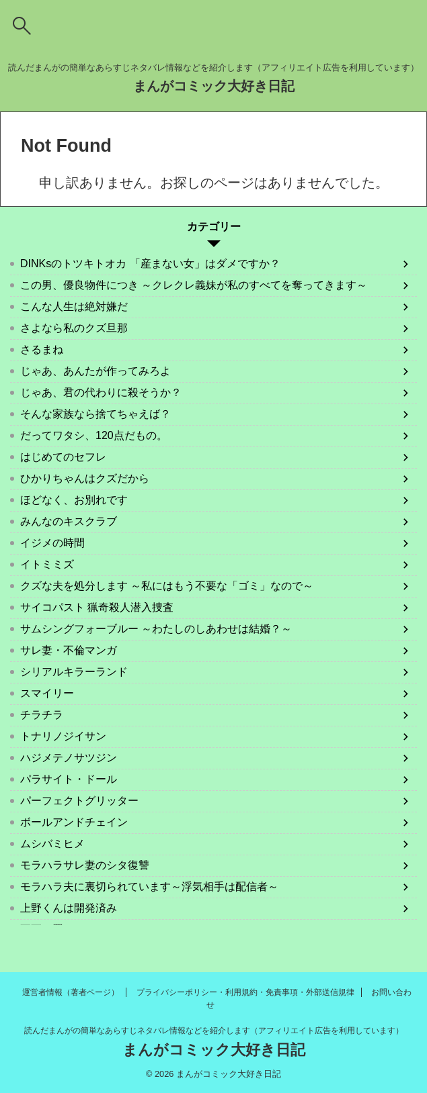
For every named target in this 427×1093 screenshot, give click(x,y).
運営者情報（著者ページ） (70, 992)
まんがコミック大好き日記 (214, 86)
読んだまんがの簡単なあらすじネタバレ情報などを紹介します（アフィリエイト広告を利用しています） (213, 1030)
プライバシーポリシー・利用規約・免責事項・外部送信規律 (245, 992)
